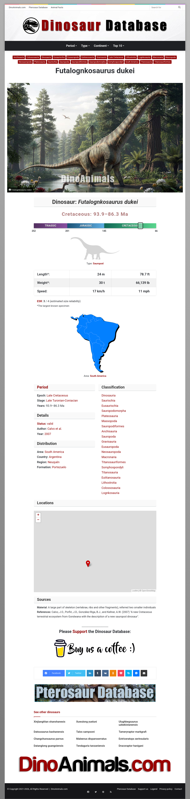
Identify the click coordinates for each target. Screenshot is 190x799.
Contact (178, 789)
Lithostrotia (131, 57)
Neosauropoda (25, 62)
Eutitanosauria (87, 57)
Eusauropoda (73, 57)
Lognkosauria (144, 57)
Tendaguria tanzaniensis (91, 745)
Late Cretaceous (116, 57)
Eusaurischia (59, 57)
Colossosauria (32, 57)
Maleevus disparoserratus (91, 738)
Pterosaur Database (38, 7)
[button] (88, 563)
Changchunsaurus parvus (49, 738)
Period (70, 45)
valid (50, 423)
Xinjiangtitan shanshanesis (49, 721)
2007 (47, 434)
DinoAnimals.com (17, 7)
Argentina (55, 457)
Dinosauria (46, 57)
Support (80, 631)
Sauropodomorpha (97, 62)
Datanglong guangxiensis (48, 745)
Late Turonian (55, 400)
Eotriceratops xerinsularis (134, 738)
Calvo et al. (55, 428)
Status (41, 423)
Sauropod (98, 263)
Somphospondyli (115, 62)
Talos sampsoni (85, 731)
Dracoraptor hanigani (131, 745)
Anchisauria (19, 57)
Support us (143, 789)
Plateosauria (39, 62)
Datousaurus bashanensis (49, 731)
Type (84, 45)
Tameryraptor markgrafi (132, 731)
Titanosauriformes (162, 62)
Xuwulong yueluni (87, 721)
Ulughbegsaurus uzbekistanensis (128, 723)
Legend (153, 789)
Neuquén (53, 462)
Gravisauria (101, 57)
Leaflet (135, 591)
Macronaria (158, 57)
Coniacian (71, 400)
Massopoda (170, 57)
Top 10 (117, 45)
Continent (100, 45)
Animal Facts (57, 7)
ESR (39, 301)
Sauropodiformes (79, 62)
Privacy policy (165, 789)
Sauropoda (64, 62)
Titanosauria (146, 62)
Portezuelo (59, 467)
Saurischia (52, 62)
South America (131, 62)
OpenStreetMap (149, 591)
